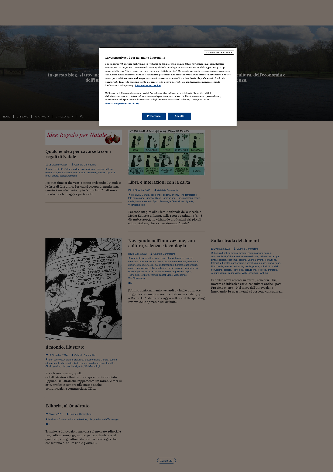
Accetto (180, 116)
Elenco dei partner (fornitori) (122, 103)
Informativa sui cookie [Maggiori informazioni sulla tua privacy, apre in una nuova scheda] (148, 85)
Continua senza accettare (219, 52)
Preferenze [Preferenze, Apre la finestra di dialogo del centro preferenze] (154, 116)
